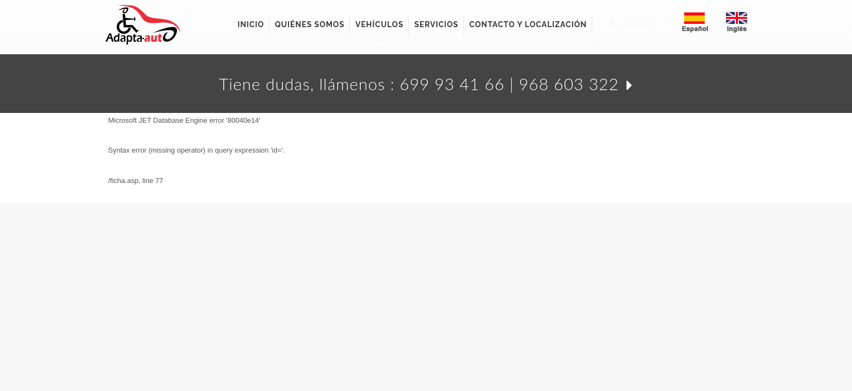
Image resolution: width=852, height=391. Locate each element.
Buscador (631, 23)
